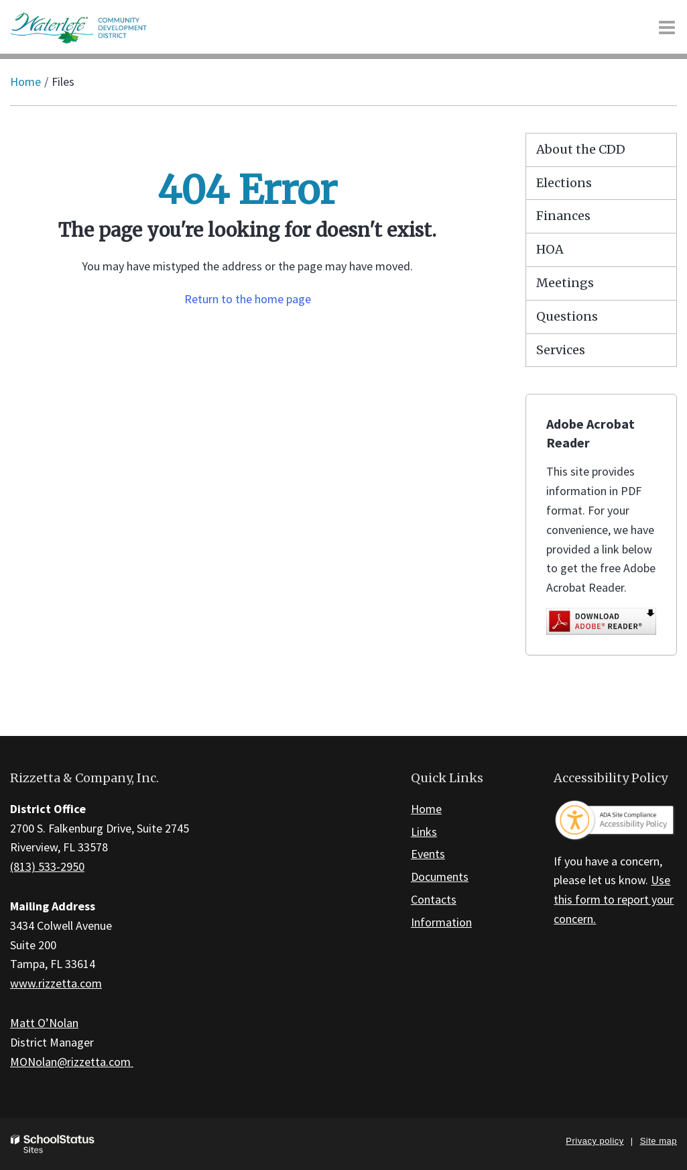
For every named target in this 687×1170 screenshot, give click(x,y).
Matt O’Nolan (44, 1022)
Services (560, 350)
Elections (564, 183)
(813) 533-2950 (47, 866)
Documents (440, 876)
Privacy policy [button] (594, 1141)
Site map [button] (658, 1141)
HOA (550, 249)
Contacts (433, 899)
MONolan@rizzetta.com (71, 1061)
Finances (563, 215)
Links (424, 831)
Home (25, 81)
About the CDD (580, 149)
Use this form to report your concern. (614, 899)
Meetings (565, 282)
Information (441, 922)
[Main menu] (667, 27)
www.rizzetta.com (56, 983)
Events (428, 853)
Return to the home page (247, 299)
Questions (567, 316)
